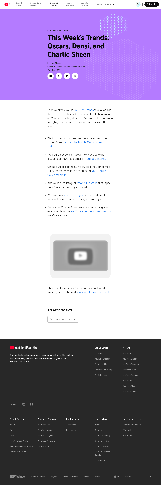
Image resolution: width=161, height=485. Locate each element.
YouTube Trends (84, 110)
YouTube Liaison (102, 375)
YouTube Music (129, 386)
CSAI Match (128, 430)
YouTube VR (100, 460)
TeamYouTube (129, 370)
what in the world (87, 183)
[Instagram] (23, 404)
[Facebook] (31, 404)
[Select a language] (137, 477)
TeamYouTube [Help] (104, 370)
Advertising (71, 425)
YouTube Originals (46, 435)
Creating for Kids (102, 441)
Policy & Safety (38, 477)
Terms (97, 477)
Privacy (86, 477)
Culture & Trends (73, 4)
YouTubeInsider (130, 391)
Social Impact (129, 435)
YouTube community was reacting (92, 211)
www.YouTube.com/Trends (93, 292)
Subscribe (152, 4)
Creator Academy (102, 435)
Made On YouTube (104, 4)
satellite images (73, 195)
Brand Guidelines (70, 477)
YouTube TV (128, 380)
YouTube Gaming (130, 375)
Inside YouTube (89, 4)
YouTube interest (95, 158)
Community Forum (18, 452)
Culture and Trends (59, 30)
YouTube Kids (44, 425)
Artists (97, 425)
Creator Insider (101, 364)
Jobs (12, 435)
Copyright (54, 477)
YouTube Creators (103, 359)
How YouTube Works (19, 441)
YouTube (99, 353)
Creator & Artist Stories (55, 4)
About (12, 425)
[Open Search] (138, 4)
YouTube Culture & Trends (21, 446)
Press (12, 430)
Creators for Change (132, 425)
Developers (71, 430)
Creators (98, 430)
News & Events (38, 4)
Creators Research (103, 446)
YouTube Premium (46, 441)
